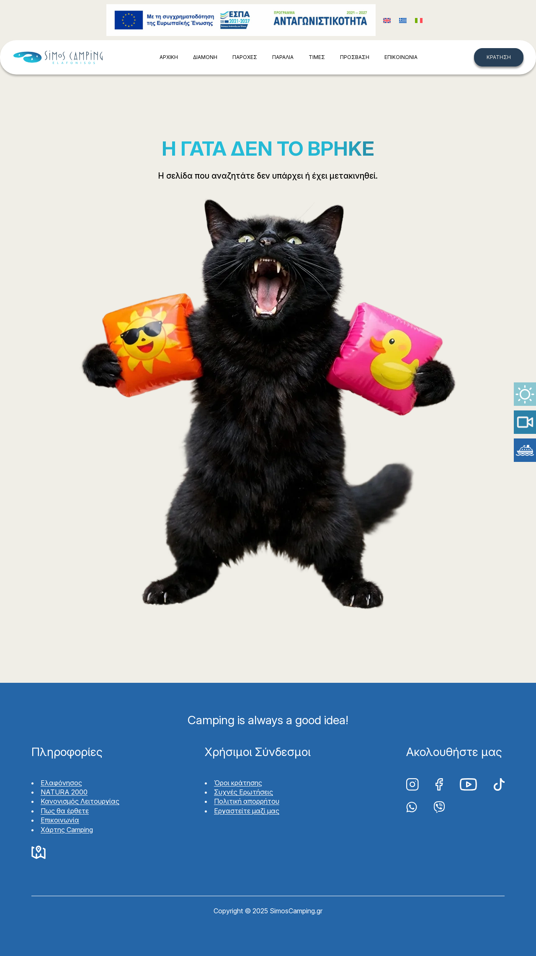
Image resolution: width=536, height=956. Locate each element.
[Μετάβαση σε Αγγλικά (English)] (387, 20)
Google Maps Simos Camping (38, 852)
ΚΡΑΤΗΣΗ (499, 57)
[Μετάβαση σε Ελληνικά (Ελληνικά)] (403, 20)
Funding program (241, 20)
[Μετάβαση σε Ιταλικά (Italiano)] (419, 20)
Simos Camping (58, 57)
